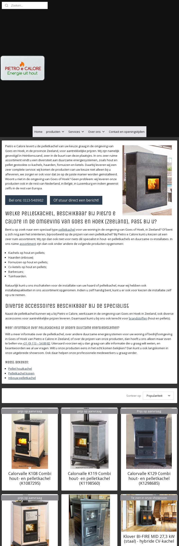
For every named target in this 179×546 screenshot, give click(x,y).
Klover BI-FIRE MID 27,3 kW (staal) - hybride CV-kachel (149, 488)
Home (38, 81)
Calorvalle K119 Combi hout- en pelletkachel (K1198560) (89, 428)
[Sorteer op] (158, 345)
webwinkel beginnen (103, 537)
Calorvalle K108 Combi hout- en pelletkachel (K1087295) (29, 428)
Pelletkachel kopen (21, 323)
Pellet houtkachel (20, 318)
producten (55, 81)
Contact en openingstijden (127, 81)
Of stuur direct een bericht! (76, 149)
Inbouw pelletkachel (22, 328)
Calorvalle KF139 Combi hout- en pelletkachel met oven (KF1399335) (89, 515)
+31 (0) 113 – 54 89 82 (36, 293)
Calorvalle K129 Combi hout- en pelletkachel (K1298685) (149, 428)
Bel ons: (26, 150)
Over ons (96, 81)
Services (76, 81)
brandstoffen (138, 268)
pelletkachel (66, 179)
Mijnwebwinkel (142, 537)
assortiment (28, 193)
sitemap (76, 537)
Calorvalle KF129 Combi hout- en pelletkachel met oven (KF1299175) (30, 515)
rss (86, 537)
